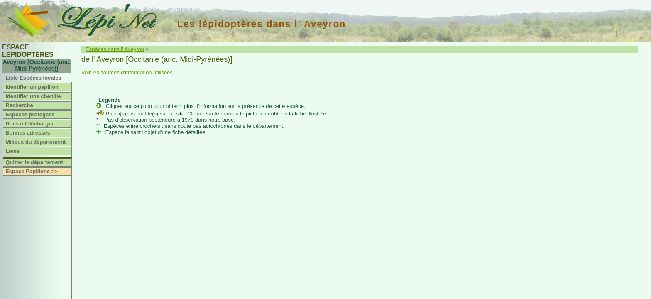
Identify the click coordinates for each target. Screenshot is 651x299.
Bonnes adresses (27, 133)
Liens (12, 151)
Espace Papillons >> (31, 171)
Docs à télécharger (29, 123)
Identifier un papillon (32, 87)
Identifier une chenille (33, 96)
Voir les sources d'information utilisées (127, 72)
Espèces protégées (30, 114)
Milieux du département (35, 142)
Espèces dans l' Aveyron (115, 49)
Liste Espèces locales (33, 78)
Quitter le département (34, 162)
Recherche (19, 105)
